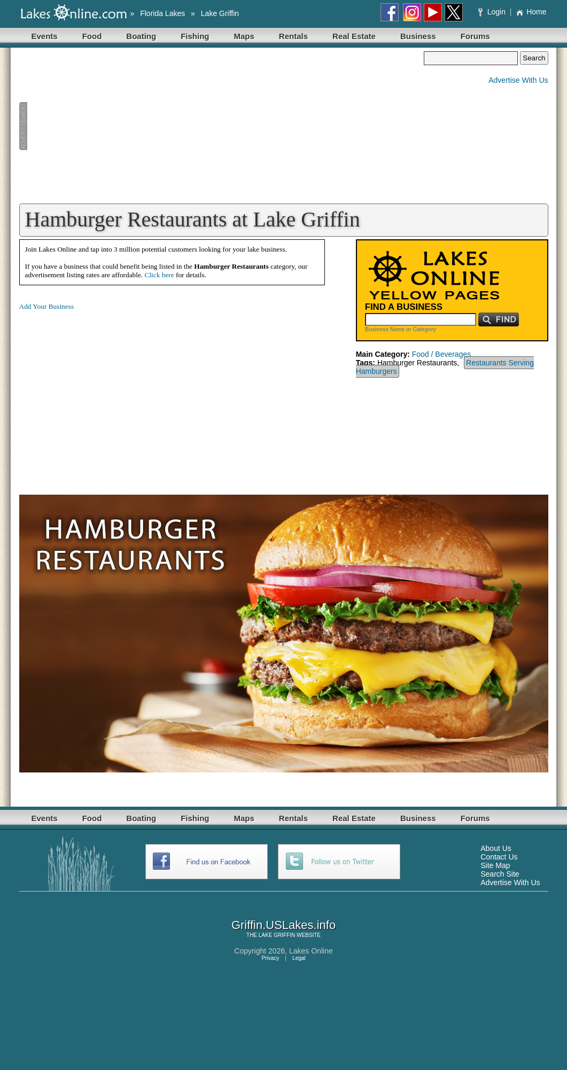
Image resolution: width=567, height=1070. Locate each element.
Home (531, 11)
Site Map (495, 865)
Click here (159, 275)
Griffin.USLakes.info (283, 925)
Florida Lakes (162, 13)
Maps (244, 36)
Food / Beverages (441, 354)
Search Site (499, 874)
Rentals (293, 36)
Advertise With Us (518, 80)
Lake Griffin (220, 13)
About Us (495, 848)
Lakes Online (311, 951)
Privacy (270, 958)
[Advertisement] (221, 126)
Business (418, 36)
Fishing (195, 36)
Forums (475, 36)
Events (45, 36)
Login (493, 11)
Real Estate (354, 36)
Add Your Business (46, 306)
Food (92, 36)
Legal (298, 958)
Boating (141, 36)
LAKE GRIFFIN (277, 935)
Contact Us (498, 857)
